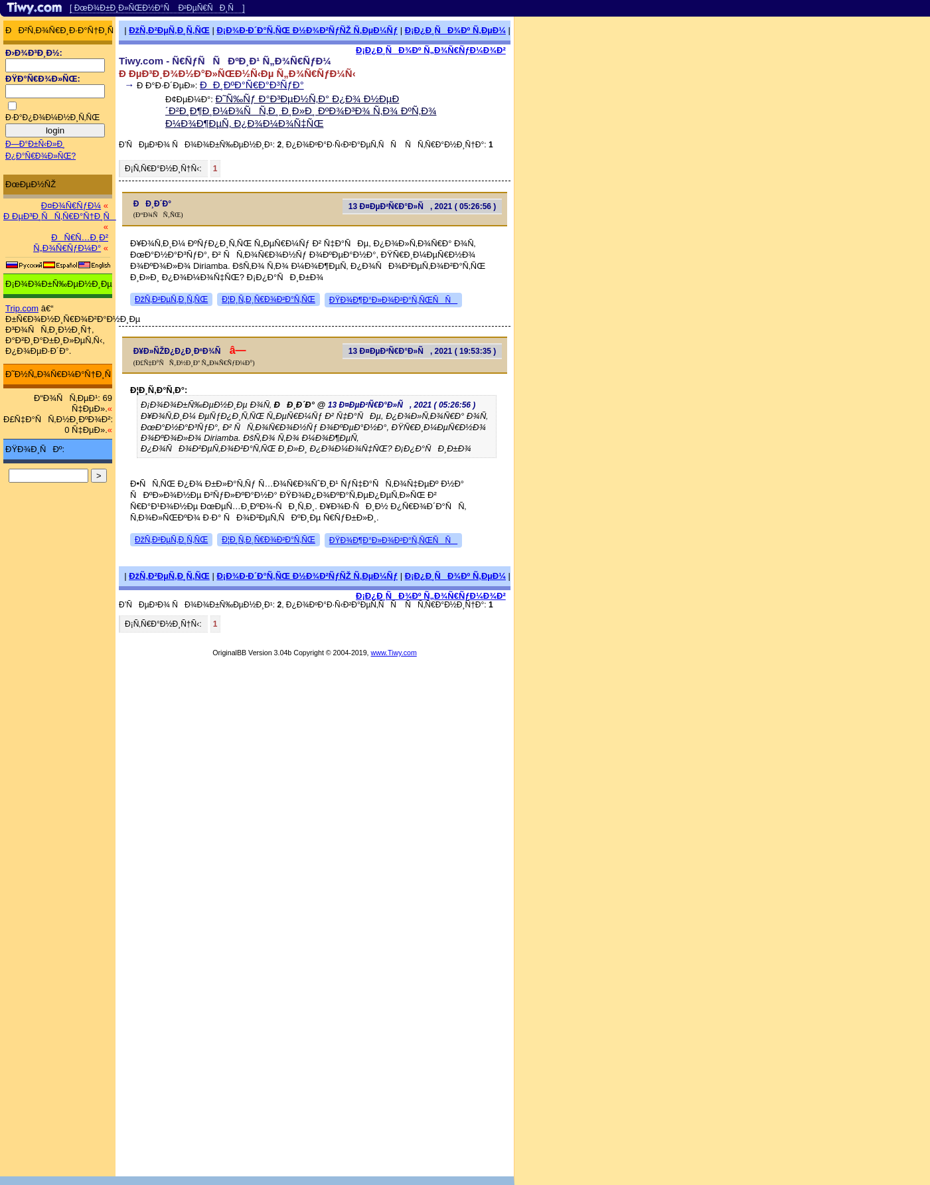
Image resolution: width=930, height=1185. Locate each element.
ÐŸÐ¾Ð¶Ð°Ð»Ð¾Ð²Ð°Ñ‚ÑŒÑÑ (393, 300)
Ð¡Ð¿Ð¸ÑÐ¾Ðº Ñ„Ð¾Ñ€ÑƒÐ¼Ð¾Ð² (431, 50)
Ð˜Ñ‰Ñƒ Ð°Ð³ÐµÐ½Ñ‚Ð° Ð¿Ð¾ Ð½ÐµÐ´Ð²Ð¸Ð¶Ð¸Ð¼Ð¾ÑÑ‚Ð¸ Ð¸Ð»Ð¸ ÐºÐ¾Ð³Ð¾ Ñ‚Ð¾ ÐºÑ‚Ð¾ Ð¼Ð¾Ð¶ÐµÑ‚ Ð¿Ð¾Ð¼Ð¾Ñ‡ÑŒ (301, 111)
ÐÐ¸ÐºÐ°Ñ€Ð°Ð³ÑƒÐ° (252, 84)
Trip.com (22, 308)
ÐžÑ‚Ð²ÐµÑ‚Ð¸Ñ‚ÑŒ (169, 30)
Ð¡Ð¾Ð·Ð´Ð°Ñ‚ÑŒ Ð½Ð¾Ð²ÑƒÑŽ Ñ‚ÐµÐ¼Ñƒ (307, 30)
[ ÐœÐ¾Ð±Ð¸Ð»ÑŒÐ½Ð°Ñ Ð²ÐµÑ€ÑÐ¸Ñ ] (157, 8)
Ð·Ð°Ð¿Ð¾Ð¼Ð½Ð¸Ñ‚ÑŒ (52, 117)
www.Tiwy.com (394, 653)
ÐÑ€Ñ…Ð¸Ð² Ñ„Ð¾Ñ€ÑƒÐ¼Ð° (70, 242)
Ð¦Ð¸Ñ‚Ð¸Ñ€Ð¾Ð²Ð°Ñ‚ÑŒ (268, 299)
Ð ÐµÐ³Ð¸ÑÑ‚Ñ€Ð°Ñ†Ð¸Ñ (59, 216)
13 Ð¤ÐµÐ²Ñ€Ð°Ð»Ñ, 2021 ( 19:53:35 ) (422, 351)
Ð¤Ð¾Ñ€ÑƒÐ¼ (71, 205)
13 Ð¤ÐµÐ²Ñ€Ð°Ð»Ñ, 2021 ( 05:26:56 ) (422, 206)
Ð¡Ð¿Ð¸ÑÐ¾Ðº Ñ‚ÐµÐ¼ (455, 30)
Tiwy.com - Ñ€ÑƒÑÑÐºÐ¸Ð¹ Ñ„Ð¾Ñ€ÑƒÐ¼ (225, 60)
